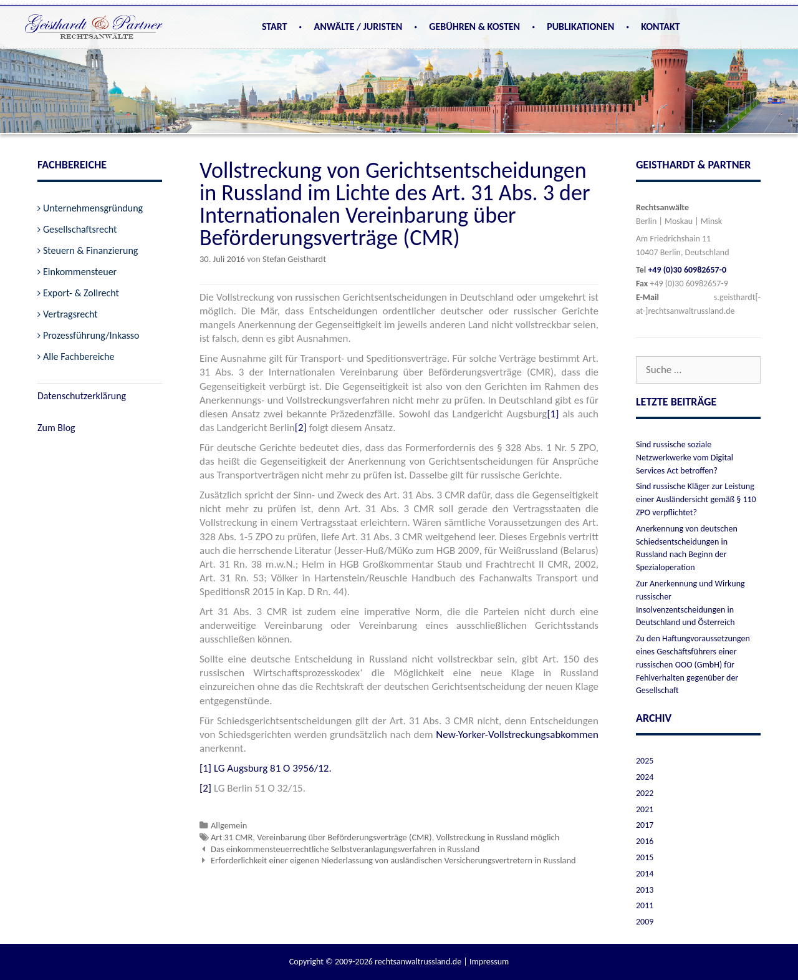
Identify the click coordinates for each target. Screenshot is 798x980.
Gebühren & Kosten (474, 26)
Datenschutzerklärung (81, 396)
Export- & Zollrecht (81, 293)
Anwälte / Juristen (358, 26)
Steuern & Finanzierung (90, 250)
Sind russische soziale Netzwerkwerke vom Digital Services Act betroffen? (684, 457)
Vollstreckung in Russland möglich (498, 837)
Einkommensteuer (80, 272)
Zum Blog (56, 428)
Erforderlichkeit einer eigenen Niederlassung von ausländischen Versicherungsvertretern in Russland (393, 860)
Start (274, 26)
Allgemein (229, 825)
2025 (644, 760)
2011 (644, 905)
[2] (301, 427)
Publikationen (580, 26)
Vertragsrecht (70, 314)
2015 (644, 857)
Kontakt (660, 26)
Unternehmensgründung (93, 208)
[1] (553, 413)
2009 (644, 921)
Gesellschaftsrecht (80, 229)
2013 (644, 890)
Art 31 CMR (231, 837)
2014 (644, 873)
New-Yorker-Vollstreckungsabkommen (517, 734)
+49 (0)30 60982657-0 (687, 269)
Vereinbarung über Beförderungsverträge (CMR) (344, 837)
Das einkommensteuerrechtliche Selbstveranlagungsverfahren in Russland (345, 849)
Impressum (489, 961)
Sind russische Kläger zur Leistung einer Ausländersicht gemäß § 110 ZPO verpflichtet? (696, 499)
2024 (644, 777)
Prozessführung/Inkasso (91, 335)
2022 (644, 793)
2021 (644, 809)
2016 (644, 841)
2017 (644, 825)
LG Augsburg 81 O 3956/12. (273, 768)
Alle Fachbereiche (78, 356)
